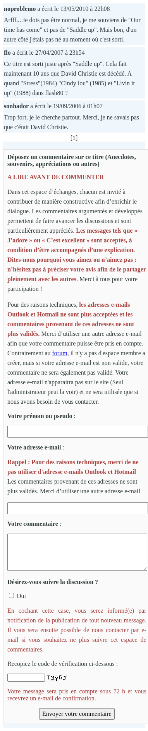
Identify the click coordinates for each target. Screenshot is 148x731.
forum (59, 353)
